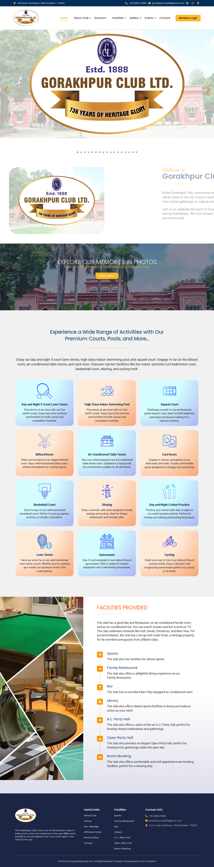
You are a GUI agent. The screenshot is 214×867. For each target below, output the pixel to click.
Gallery (134, 18)
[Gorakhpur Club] (25, 18)
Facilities (118, 18)
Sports (184, 653)
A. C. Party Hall (122, 837)
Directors (100, 18)
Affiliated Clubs (92, 832)
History (88, 821)
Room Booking (191, 756)
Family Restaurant (194, 667)
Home (64, 18)
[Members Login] (188, 18)
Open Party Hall (192, 737)
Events (149, 18)
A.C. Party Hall (190, 719)
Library (185, 700)
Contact (164, 18)
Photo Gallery (91, 837)
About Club (81, 18)
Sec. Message (91, 826)
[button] (6, 90)
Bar (182, 686)
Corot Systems (148, 861)
